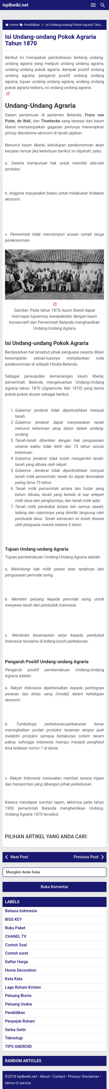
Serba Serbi (15, 1029)
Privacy (74, 1076)
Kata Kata (13, 978)
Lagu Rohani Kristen (23, 987)
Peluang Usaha (18, 1004)
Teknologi (14, 1038)
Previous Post (86, 857)
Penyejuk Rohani (20, 1021)
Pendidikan (15, 1012)
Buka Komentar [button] (54, 886)
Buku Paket (15, 928)
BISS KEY (13, 919)
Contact (59, 1076)
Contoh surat (16, 953)
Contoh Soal (16, 945)
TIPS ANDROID (18, 1046)
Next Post (19, 857)
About (44, 1076)
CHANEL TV (15, 936)
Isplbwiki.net (15, 5)
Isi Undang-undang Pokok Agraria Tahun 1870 (50, 40)
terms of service (18, 1083)
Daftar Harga (16, 961)
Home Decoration (20, 970)
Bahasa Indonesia (21, 910)
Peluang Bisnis (18, 995)
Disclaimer (90, 1076)
